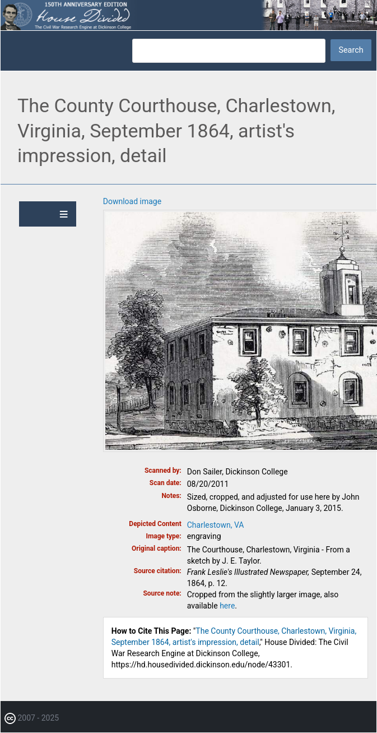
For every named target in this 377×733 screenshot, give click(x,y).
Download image (132, 201)
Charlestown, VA (215, 524)
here (227, 605)
